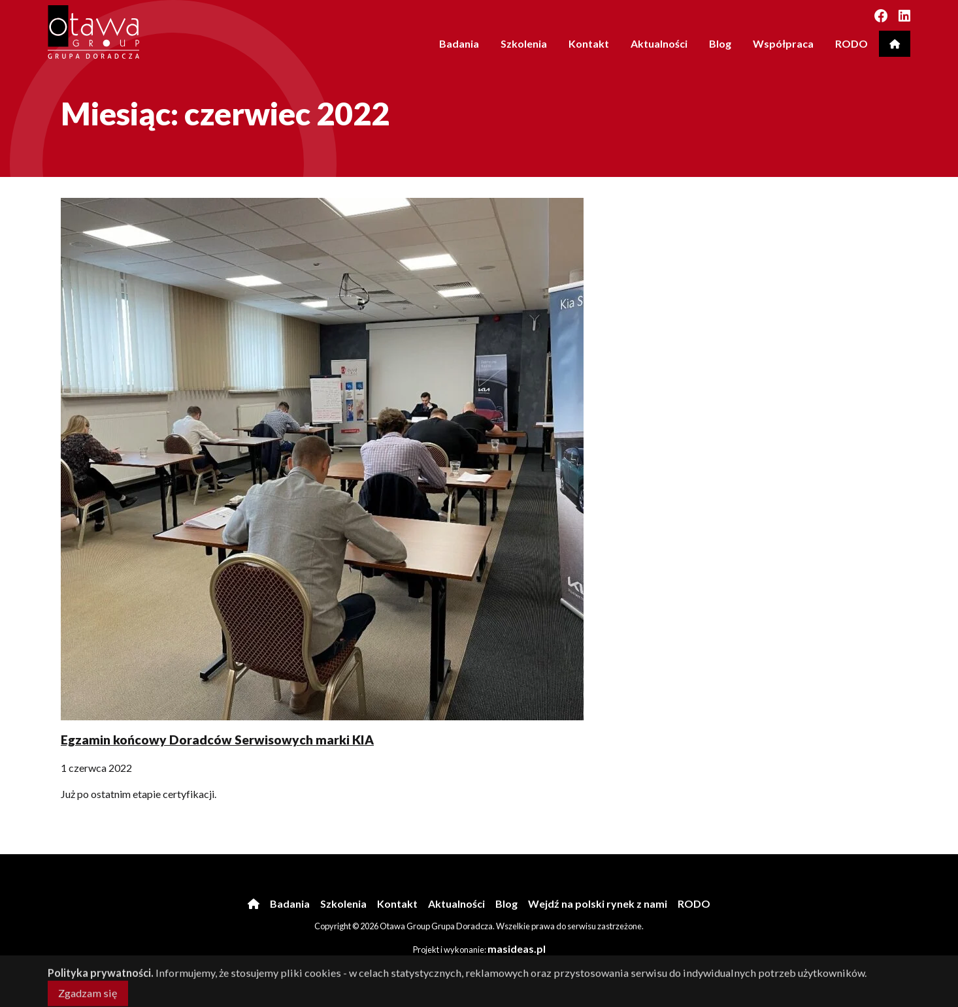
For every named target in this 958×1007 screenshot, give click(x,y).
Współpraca (783, 43)
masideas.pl (516, 948)
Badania (459, 43)
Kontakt (589, 43)
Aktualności (659, 43)
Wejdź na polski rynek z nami (597, 903)
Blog (720, 43)
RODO (851, 43)
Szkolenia (524, 43)
